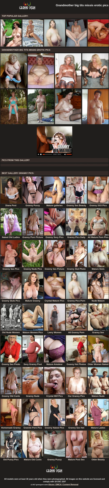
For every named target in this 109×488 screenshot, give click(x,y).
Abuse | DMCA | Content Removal (63, 485)
